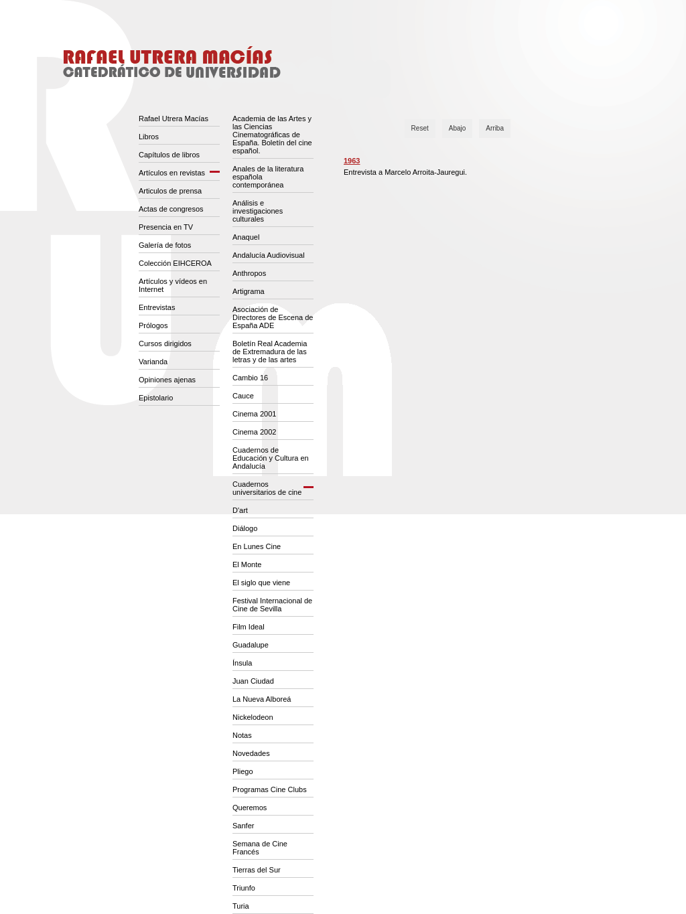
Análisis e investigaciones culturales (257, 211)
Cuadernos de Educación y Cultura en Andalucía (270, 458)
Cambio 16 (250, 378)
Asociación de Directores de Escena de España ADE (272, 317)
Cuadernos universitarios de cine (266, 488)
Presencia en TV (166, 227)
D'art (240, 510)
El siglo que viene (261, 583)
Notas (242, 735)
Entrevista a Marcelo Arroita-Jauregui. (405, 172)
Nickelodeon (252, 717)
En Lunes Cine (256, 546)
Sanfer (243, 826)
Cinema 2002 (254, 432)
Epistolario (156, 398)
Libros (149, 137)
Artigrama (248, 291)
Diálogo (244, 528)
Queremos (249, 808)
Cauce (243, 396)
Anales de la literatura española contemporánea (267, 177)
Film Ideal (248, 627)
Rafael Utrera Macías (173, 119)
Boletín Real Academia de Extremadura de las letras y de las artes (269, 351)
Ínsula (242, 663)
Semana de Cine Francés (259, 848)
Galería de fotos (165, 245)
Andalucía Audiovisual (268, 255)
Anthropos (249, 273)
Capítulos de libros (169, 155)
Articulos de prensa (170, 191)
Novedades (251, 753)
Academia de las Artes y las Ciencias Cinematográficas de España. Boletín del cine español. (272, 135)
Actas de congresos (171, 209)
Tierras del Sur (256, 870)
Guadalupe (250, 645)
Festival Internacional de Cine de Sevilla (272, 605)
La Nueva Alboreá (261, 699)
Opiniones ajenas (167, 380)
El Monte (246, 564)
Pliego (242, 771)
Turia (240, 906)
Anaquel (245, 237)
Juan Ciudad (253, 681)
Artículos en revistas (172, 173)
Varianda (153, 362)
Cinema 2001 (254, 414)
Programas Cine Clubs (269, 789)
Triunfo (243, 888)
